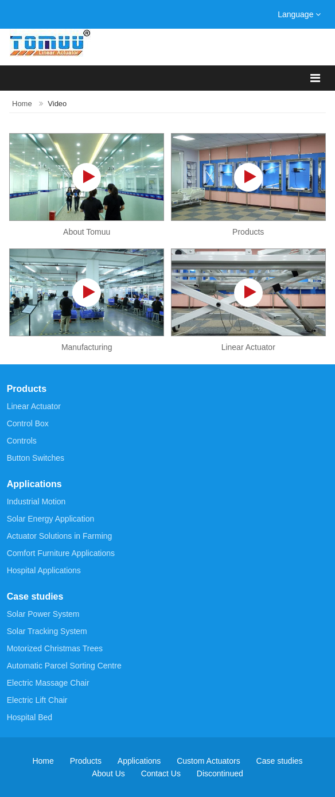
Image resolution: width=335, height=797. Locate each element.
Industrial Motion (36, 501)
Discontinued (220, 773)
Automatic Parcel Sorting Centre (64, 665)
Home (22, 103)
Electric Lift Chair (37, 700)
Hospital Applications (44, 570)
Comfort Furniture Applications (61, 553)
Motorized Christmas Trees (55, 648)
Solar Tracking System (47, 631)
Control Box (28, 423)
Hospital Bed (29, 717)
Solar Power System (43, 614)
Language (299, 14)
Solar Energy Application (51, 518)
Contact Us (161, 773)
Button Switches (35, 457)
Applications (34, 484)
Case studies (35, 596)
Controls (22, 440)
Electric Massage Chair (48, 682)
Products (26, 389)
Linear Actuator (34, 406)
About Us (108, 773)
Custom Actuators (208, 761)
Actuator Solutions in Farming (59, 536)
